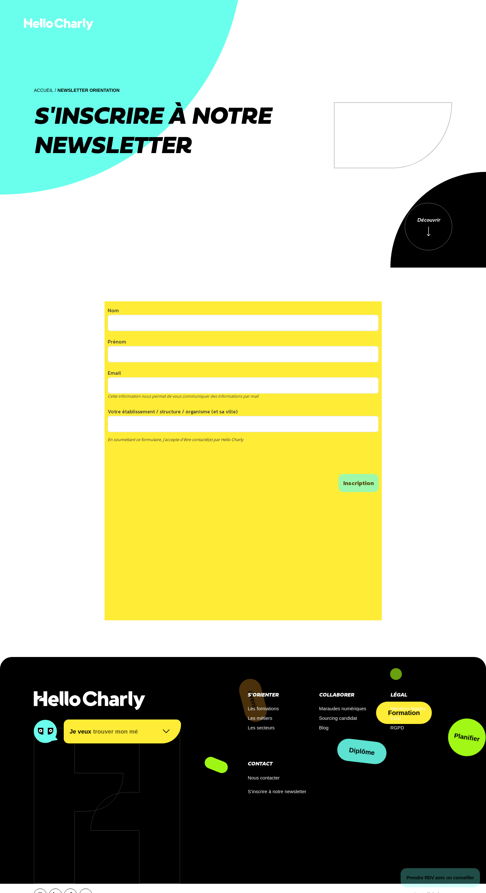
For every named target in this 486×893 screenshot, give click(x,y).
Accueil (43, 90)
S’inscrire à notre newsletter (277, 791)
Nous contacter (263, 777)
